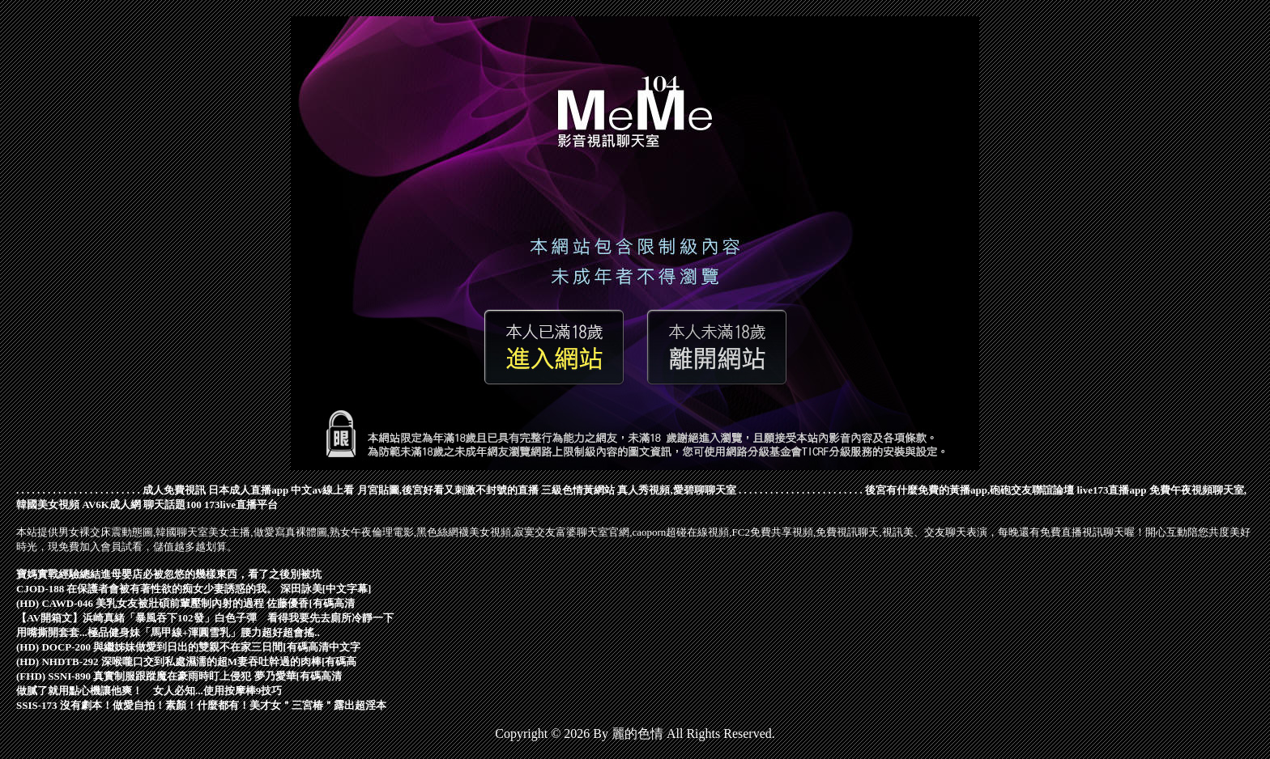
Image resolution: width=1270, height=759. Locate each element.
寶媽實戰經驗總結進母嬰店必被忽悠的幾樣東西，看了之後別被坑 (169, 574)
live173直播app (1111, 490)
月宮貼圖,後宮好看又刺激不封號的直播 (448, 490)
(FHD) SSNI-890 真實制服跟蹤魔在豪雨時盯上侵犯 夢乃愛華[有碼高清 (179, 676)
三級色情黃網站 (578, 490)
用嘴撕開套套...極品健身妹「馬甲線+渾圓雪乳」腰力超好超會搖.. (168, 632)
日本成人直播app (248, 490)
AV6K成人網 (111, 504)
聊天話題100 (172, 504)
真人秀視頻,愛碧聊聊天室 (676, 490)
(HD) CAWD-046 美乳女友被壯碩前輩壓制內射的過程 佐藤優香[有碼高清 (185, 603)
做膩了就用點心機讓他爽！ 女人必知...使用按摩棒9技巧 (149, 691)
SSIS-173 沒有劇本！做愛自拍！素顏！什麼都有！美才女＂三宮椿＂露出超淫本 (201, 705)
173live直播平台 (241, 504)
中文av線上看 (322, 490)
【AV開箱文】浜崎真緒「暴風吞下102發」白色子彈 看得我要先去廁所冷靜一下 (205, 618)
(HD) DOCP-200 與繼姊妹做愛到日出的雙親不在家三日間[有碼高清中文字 (188, 647)
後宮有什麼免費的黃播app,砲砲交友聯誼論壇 (969, 490)
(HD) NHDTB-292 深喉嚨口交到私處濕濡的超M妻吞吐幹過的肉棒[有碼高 (186, 661)
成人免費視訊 (174, 490)
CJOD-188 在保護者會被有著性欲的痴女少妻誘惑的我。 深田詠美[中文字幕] (193, 589)
